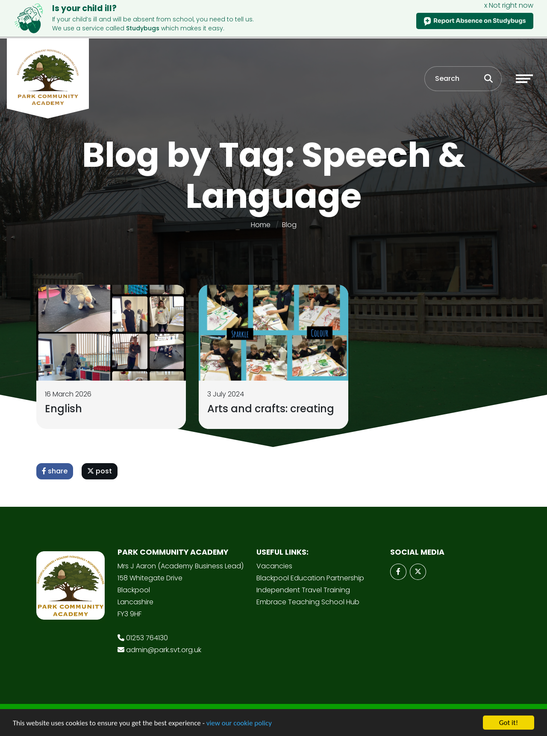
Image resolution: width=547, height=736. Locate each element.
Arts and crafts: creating (270, 409)
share (55, 471)
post (99, 471)
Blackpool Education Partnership (310, 578)
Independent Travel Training (303, 590)
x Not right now (508, 5)
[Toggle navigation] (524, 78)
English (63, 409)
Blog (289, 225)
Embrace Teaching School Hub (307, 602)
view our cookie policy (239, 724)
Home (261, 225)
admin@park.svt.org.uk (163, 650)
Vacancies (274, 566)
